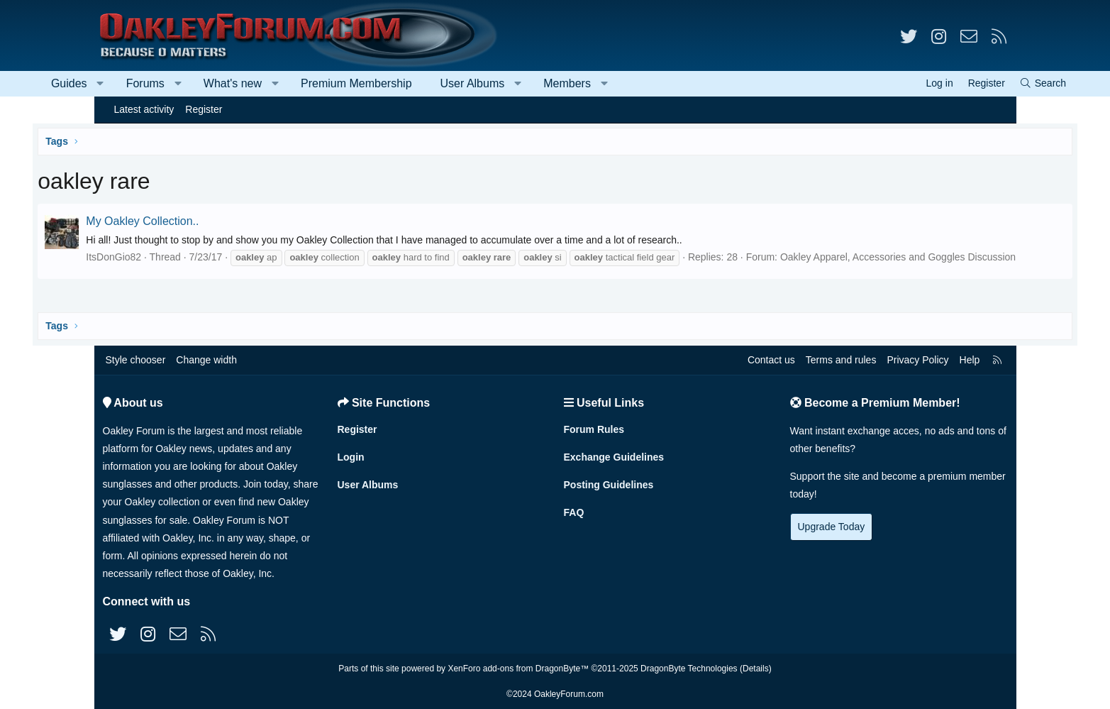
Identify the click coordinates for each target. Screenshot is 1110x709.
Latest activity (144, 109)
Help (970, 360)
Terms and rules (841, 360)
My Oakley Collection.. (206, 221)
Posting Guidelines (609, 484)
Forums (206, 83)
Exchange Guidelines (614, 457)
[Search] (980, 83)
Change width (206, 360)
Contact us (771, 360)
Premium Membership (417, 83)
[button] (162, 84)
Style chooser (136, 360)
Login (351, 457)
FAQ (574, 512)
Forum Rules (594, 429)
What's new (294, 83)
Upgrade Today (831, 526)
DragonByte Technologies (689, 669)
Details (756, 669)
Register (203, 109)
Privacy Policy (917, 360)
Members (629, 83)
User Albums (533, 83)
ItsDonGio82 (177, 257)
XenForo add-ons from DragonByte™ (518, 669)
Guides (131, 83)
